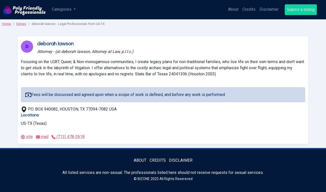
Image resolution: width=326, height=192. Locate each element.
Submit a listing (301, 9)
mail (42, 136)
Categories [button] (62, 9)
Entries (21, 24)
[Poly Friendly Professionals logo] (24, 9)
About (233, 9)
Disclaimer (269, 9)
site (27, 136)
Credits (248, 9)
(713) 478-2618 (68, 136)
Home (6, 24)
